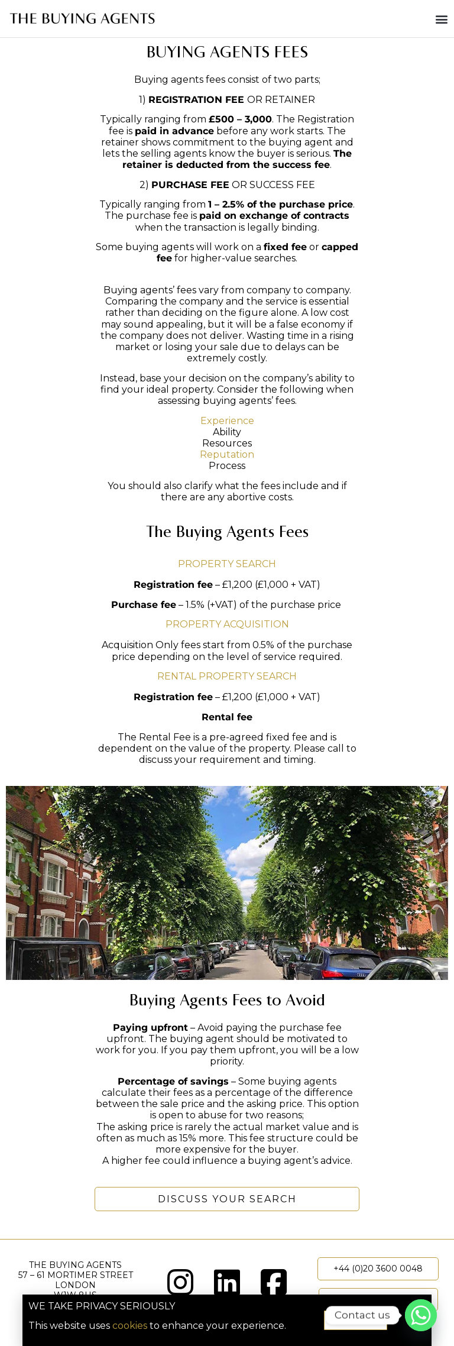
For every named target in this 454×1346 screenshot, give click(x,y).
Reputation (227, 454)
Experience (227, 420)
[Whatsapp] (421, 1315)
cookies (129, 1325)
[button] (441, 18)
